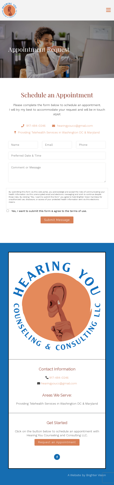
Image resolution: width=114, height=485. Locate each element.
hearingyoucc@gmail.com (59, 383)
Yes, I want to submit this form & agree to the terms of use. (49, 211)
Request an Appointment (57, 442)
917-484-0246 (58, 377)
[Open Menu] (108, 10)
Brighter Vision (96, 475)
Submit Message (57, 220)
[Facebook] (57, 457)
